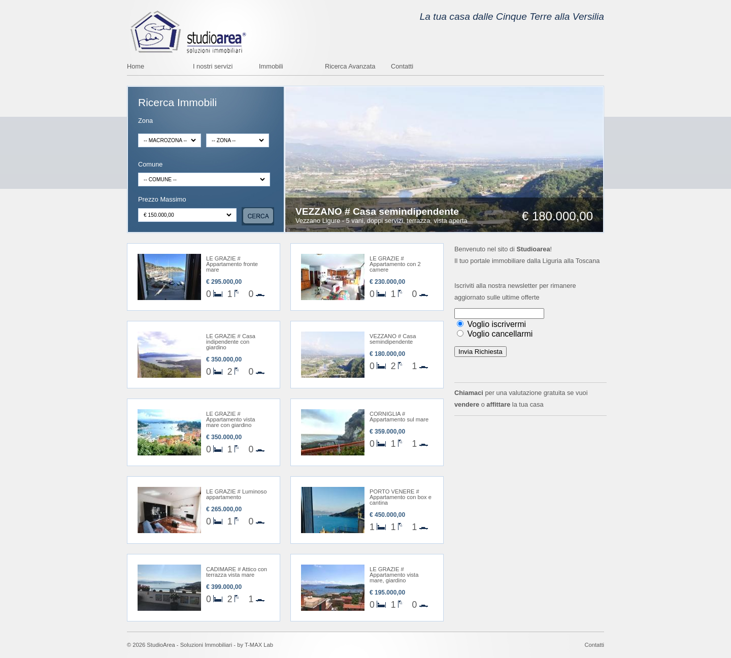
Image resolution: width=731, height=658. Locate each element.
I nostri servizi (212, 66)
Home (135, 66)
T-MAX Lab (259, 645)
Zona (145, 121)
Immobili (271, 66)
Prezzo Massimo (162, 199)
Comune (150, 164)
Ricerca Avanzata (350, 66)
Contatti (402, 66)
